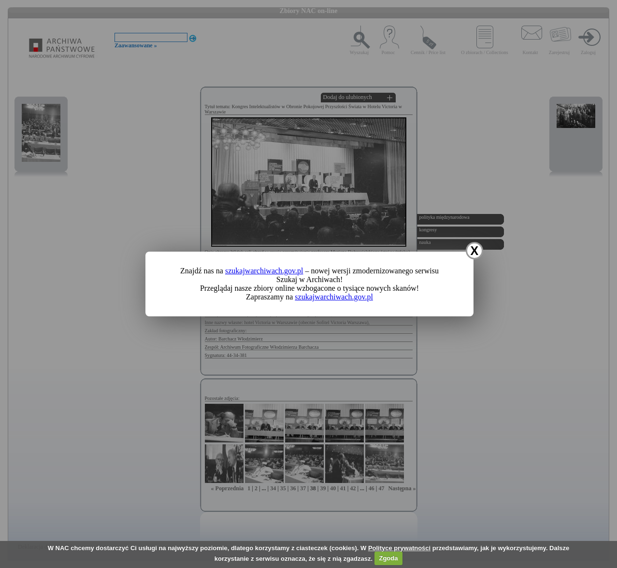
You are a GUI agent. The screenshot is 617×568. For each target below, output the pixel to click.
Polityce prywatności (399, 548)
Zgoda (388, 558)
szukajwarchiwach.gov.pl (264, 271)
